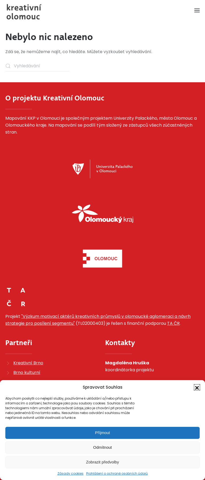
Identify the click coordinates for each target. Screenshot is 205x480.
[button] (197, 387)
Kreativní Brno (28, 363)
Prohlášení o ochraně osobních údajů (117, 473)
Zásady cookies (70, 473)
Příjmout (102, 432)
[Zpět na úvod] (24, 12)
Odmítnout (102, 447)
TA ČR (173, 323)
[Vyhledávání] (37, 66)
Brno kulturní (26, 372)
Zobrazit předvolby (102, 462)
